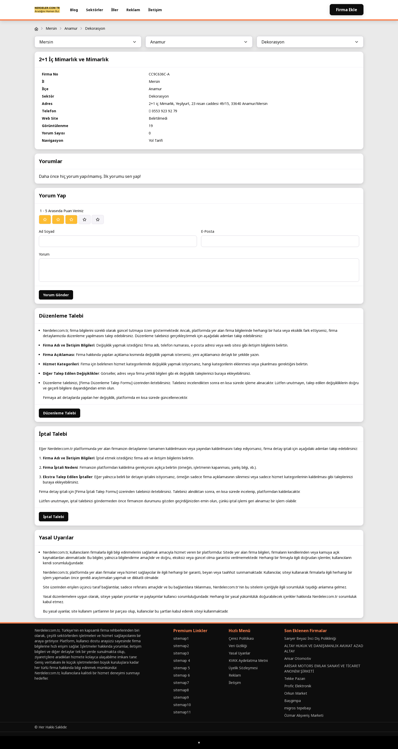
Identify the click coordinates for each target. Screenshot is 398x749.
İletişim (155, 9)
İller (114, 9)
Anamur (70, 28)
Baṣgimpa (292, 700)
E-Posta (207, 231)
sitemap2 (181, 645)
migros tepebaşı (297, 708)
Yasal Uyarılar (239, 653)
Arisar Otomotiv (297, 658)
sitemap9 (181, 697)
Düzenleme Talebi (59, 413)
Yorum (44, 254)
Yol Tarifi (156, 140)
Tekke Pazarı (294, 678)
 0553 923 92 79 (163, 110)
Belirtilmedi (158, 118)
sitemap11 (182, 712)
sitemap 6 (181, 675)
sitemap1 (181, 638)
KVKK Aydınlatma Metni (248, 660)
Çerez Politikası (241, 638)
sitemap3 (181, 653)
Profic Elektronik (297, 685)
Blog (74, 9)
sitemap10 (182, 704)
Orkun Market (295, 693)
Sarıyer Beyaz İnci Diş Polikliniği (310, 638)
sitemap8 (181, 690)
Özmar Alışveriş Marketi (303, 715)
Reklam (133, 9)
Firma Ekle (346, 9)
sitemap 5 (181, 667)
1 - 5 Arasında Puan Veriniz (62, 210)
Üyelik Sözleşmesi (243, 667)
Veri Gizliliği (238, 645)
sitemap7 (181, 682)
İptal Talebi (53, 516)
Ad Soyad (46, 231)
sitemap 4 (181, 660)
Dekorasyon (95, 28)
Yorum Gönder (56, 294)
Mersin (51, 28)
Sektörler (94, 9)
